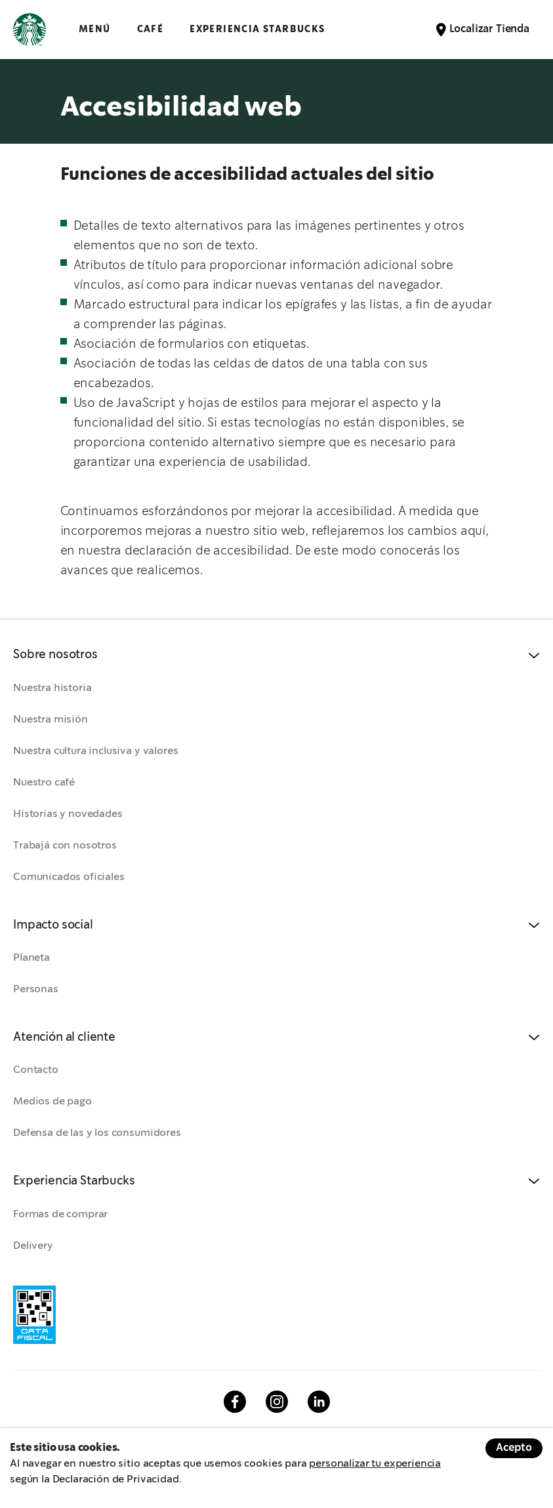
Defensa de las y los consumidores (97, 1133)
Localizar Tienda (489, 29)
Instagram (277, 1402)
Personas (35, 989)
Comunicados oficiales (69, 877)
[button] (276, 655)
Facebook (235, 1402)
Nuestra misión (50, 719)
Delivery (33, 1246)
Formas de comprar (60, 1214)
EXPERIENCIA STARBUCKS (257, 29)
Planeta (31, 958)
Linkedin (319, 1402)
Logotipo (29, 29)
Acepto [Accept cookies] (514, 1448)
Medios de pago (52, 1101)
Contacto (35, 1070)
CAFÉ (150, 29)
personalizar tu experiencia (375, 1464)
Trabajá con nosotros (65, 845)
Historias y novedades (68, 814)
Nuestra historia (52, 688)
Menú (95, 29)
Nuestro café (44, 782)
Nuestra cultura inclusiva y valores (95, 751)
